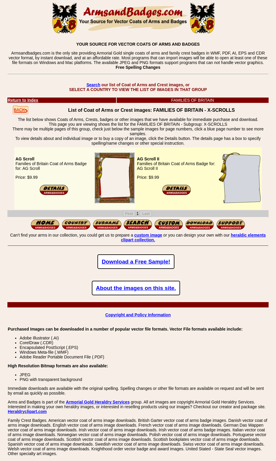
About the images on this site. (136, 288)
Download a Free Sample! (136, 262)
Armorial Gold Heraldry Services (98, 402)
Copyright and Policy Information (138, 314)
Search (93, 84)
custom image (148, 235)
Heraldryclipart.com (27, 411)
